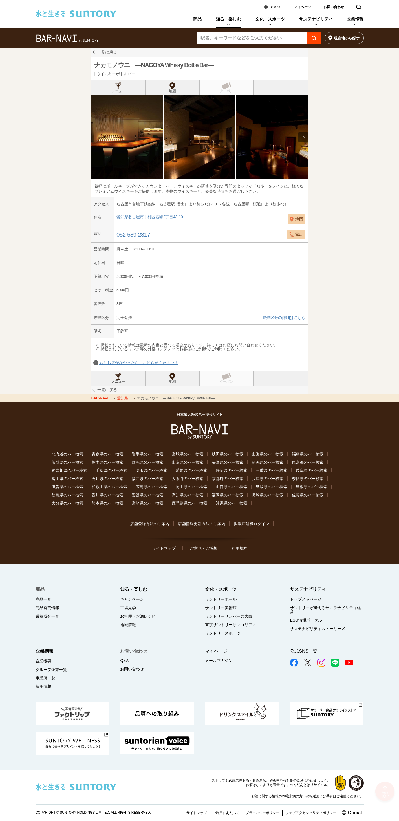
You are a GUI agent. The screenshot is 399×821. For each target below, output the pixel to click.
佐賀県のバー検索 (307, 495)
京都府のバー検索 (227, 478)
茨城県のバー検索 (67, 462)
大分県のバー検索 (67, 503)
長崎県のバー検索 (267, 495)
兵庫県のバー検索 (267, 478)
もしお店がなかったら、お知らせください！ (138, 363)
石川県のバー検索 (107, 478)
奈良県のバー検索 (307, 478)
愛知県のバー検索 (191, 470)
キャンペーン (132, 599)
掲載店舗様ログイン (251, 523)
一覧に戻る (107, 52)
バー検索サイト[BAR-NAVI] (67, 38)
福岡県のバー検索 (227, 495)
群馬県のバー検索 (147, 462)
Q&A (124, 660)
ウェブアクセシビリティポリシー (310, 813)
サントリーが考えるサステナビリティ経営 (325, 610)
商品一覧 (43, 599)
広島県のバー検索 (151, 487)
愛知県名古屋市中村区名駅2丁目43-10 (149, 217)
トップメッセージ (305, 599)
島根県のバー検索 (311, 487)
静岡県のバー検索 (231, 470)
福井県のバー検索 (147, 478)
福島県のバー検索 (307, 454)
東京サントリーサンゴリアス (230, 624)
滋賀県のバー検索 (67, 487)
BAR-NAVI (100, 398)
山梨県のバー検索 (187, 462)
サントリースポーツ (223, 633)
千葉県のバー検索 (111, 470)
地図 (172, 91)
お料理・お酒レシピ (138, 616)
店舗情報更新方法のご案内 (201, 523)
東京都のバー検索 (307, 462)
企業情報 (355, 19)
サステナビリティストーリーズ (317, 628)
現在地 (347, 38)
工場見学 (128, 608)
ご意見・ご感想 (203, 548)
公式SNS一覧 (303, 651)
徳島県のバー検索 (67, 495)
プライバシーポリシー (262, 813)
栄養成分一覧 (47, 616)
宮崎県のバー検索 (147, 503)
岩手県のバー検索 (147, 454)
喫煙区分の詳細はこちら (284, 317)
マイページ (302, 7)
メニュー (118, 91)
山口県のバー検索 (231, 487)
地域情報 (128, 624)
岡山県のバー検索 (191, 487)
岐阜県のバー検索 (311, 470)
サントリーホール (221, 599)
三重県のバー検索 (271, 470)
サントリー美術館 (221, 608)
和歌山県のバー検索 (109, 487)
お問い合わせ (334, 7)
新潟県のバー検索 (267, 462)
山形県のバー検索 (267, 454)
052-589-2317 (133, 234)
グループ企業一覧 (51, 669)
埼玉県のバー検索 (151, 470)
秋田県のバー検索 (227, 454)
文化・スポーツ (270, 19)
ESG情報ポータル (306, 620)
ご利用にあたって (226, 813)
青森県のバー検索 (107, 454)
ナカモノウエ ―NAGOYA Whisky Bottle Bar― (154, 65)
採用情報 (43, 686)
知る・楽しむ (228, 19)
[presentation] (303, 137)
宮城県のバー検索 (187, 454)
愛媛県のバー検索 (147, 495)
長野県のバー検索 (227, 462)
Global (276, 7)
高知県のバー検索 (187, 495)
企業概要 (43, 661)
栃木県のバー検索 (107, 462)
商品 (197, 19)
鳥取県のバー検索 (271, 487)
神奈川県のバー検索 (69, 470)
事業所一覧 (45, 678)
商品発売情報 (47, 608)
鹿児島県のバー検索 (189, 503)
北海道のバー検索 (67, 454)
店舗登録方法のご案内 (149, 523)
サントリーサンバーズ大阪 (228, 616)
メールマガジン (219, 660)
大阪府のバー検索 (187, 478)
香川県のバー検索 (107, 495)
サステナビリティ (316, 19)
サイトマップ (164, 548)
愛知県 (123, 398)
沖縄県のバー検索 (231, 503)
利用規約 (239, 548)
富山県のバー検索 (67, 478)
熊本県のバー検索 (107, 503)
